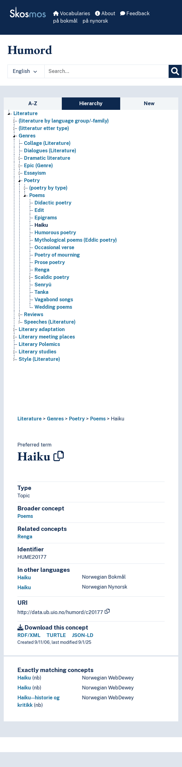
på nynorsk (95, 21)
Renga (24, 537)
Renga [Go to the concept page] (41, 270)
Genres (55, 419)
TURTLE (56, 635)
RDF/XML (28, 635)
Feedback (135, 13)
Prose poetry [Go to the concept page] (49, 262)
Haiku (117, 419)
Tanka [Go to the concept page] (41, 292)
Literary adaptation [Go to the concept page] (42, 329)
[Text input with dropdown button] (106, 71)
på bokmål (65, 21)
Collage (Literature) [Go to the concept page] (47, 143)
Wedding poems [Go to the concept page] (53, 307)
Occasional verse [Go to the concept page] (54, 247)
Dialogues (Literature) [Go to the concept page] (50, 151)
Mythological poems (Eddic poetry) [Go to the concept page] (75, 240)
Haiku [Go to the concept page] (41, 225)
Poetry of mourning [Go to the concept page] (57, 255)
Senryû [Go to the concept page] (43, 285)
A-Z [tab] (32, 103)
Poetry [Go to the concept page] (32, 180)
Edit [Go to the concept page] (39, 210)
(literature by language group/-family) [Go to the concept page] (64, 121)
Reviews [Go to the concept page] (33, 314)
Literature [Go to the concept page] (25, 113)
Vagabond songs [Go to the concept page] (53, 300)
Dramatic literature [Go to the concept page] (47, 158)
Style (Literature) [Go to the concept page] (39, 359)
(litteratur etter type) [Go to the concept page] (44, 128)
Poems (98, 419)
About (105, 13)
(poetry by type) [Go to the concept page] (48, 188)
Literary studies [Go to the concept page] (37, 352)
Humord (29, 50)
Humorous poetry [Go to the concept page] (55, 232)
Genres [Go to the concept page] (27, 136)
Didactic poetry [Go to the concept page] (52, 203)
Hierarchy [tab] (90, 103)
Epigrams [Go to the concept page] (45, 218)
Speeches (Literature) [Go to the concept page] (49, 322)
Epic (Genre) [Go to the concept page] (38, 165)
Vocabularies (71, 13)
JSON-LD (82, 635)
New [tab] (149, 103)
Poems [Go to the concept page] (37, 195)
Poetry (77, 419)
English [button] (25, 71)
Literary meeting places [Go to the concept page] (47, 337)
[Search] (175, 71)
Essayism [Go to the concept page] (35, 173)
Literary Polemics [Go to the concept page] (39, 344)
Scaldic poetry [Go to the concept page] (51, 277)
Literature (29, 419)
